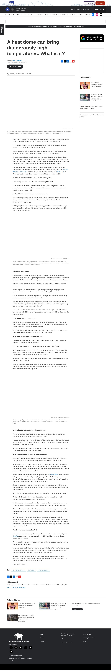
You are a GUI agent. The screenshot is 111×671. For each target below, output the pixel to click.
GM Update (2, 29)
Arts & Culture (36, 16)
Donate (101, 4)
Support (63, 16)
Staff (62, 640)
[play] (7, 12)
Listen (7, 16)
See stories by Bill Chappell (16, 590)
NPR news (31, 572)
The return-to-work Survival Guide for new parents (86, 605)
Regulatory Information (67, 644)
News (25, 16)
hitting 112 (60, 174)
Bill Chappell (17, 63)
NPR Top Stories (43, 572)
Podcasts (16, 16)
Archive (84, 644)
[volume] (12, 12)
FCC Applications (87, 636)
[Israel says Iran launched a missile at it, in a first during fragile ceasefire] (12, 620)
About (55, 16)
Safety (87, 16)
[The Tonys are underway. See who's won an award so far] (85, 87)
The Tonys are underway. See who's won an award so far (97, 86)
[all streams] (100, 11)
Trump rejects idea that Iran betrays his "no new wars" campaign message (58, 607)
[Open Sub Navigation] (11, 16)
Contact (42, 640)
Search (81, 16)
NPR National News (18, 572)
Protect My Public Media (89, 640)
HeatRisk (16, 538)
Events (72, 16)
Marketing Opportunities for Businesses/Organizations (68, 637)
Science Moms (54, 477)
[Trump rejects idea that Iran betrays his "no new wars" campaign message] (85, 99)
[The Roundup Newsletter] (92, 63)
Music (47, 16)
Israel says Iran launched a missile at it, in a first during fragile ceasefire (26, 619)
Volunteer (89, 4)
